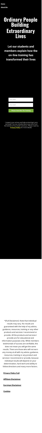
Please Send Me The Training (21, 110)
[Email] (20, 105)
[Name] (20, 100)
